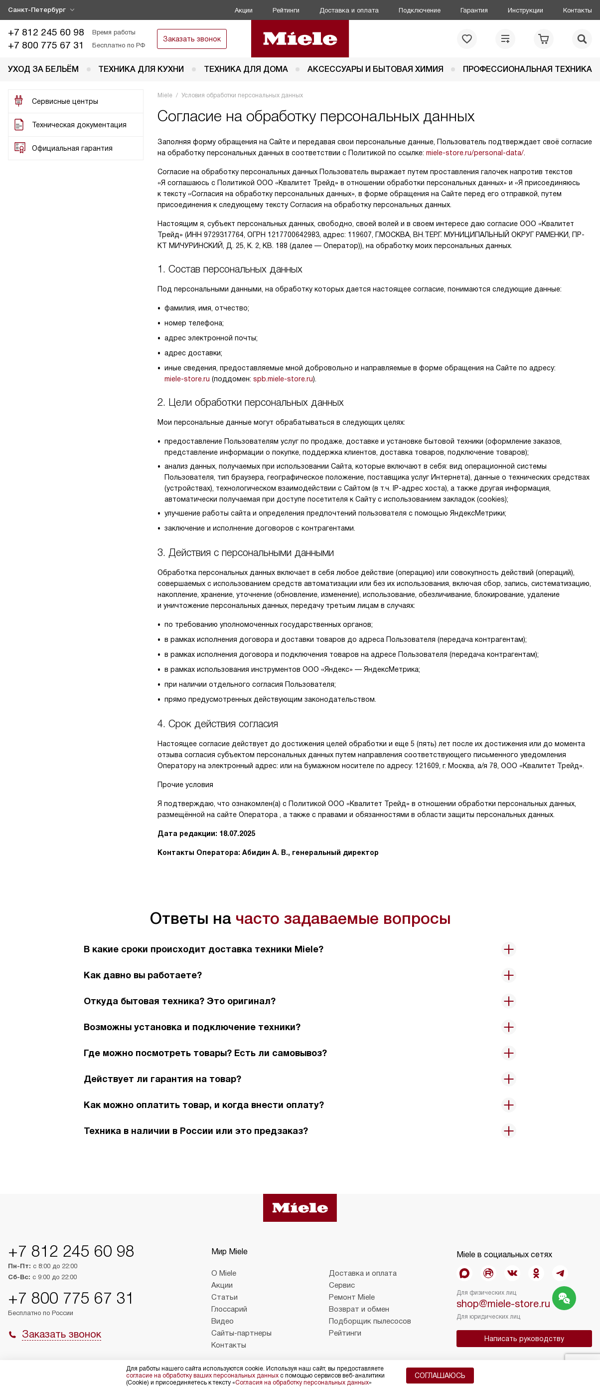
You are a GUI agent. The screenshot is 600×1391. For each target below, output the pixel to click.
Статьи (224, 1297)
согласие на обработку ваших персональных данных (202, 1375)
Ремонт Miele (352, 1297)
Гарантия (474, 10)
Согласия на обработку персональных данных (302, 1382)
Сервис (342, 1285)
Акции (244, 10)
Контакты (577, 10)
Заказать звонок (192, 39)
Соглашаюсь (440, 1376)
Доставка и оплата (349, 10)
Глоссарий (229, 1309)
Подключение (420, 10)
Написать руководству (524, 1339)
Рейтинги (286, 10)
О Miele (223, 1273)
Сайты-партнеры (241, 1333)
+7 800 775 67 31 (46, 45)
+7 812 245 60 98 (46, 32)
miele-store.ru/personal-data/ (475, 153)
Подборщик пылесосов (370, 1321)
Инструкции (525, 10)
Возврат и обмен (359, 1309)
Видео (222, 1321)
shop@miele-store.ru (503, 1303)
